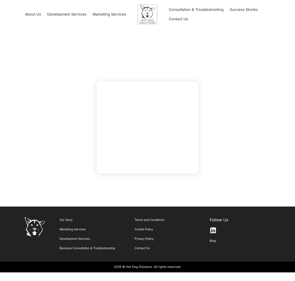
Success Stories (244, 9)
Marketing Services (109, 14)
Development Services (66, 14)
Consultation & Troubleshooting (196, 9)
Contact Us (178, 19)
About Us (33, 14)
